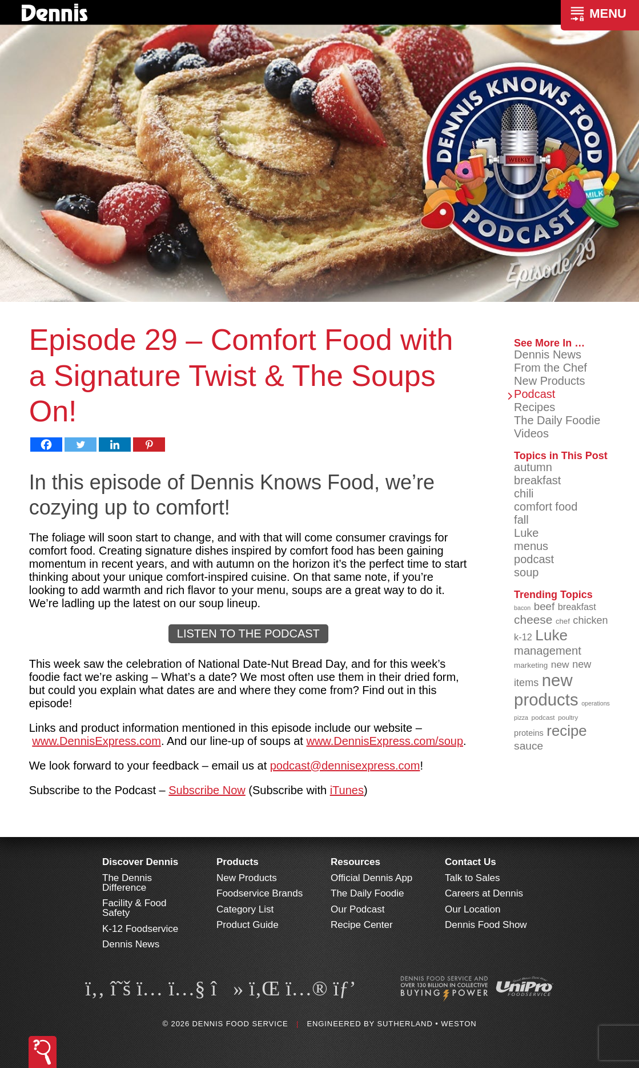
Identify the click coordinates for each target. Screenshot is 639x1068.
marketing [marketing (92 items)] (531, 665)
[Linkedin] (115, 444)
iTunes (347, 790)
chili (523, 493)
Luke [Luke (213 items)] (551, 635)
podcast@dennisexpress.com (345, 765)
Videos (531, 433)
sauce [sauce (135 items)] (528, 746)
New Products (549, 380)
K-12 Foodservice (140, 928)
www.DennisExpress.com (96, 741)
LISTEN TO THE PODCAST (248, 633)
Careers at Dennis (484, 893)
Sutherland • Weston (426, 1023)
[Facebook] (46, 444)
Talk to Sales (472, 877)
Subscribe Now (207, 790)
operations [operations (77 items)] (595, 703)
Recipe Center (362, 924)
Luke (526, 533)
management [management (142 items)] (547, 650)
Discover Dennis (140, 861)
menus (531, 546)
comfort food (545, 506)
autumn (533, 467)
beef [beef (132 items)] (544, 606)
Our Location (472, 909)
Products (237, 861)
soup (526, 572)
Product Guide (247, 924)
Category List (245, 909)
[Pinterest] (149, 444)
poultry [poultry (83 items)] (568, 717)
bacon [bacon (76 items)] (522, 607)
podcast (534, 559)
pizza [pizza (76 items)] (521, 717)
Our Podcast (358, 909)
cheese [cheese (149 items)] (533, 619)
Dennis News (547, 354)
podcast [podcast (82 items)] (543, 717)
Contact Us (470, 861)
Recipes (534, 407)
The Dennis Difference (127, 882)
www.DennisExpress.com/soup (384, 741)
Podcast (534, 394)
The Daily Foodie (557, 420)
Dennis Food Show (486, 924)
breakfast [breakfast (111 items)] (577, 606)
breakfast (537, 480)
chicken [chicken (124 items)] (590, 620)
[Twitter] (81, 444)
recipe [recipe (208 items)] (566, 731)
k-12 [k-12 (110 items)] (523, 637)
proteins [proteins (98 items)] (529, 733)
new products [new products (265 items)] (546, 690)
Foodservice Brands (259, 893)
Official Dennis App (371, 877)
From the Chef (550, 367)
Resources (355, 861)
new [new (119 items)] (560, 664)
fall (521, 519)
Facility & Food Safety (134, 908)
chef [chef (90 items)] (563, 621)
